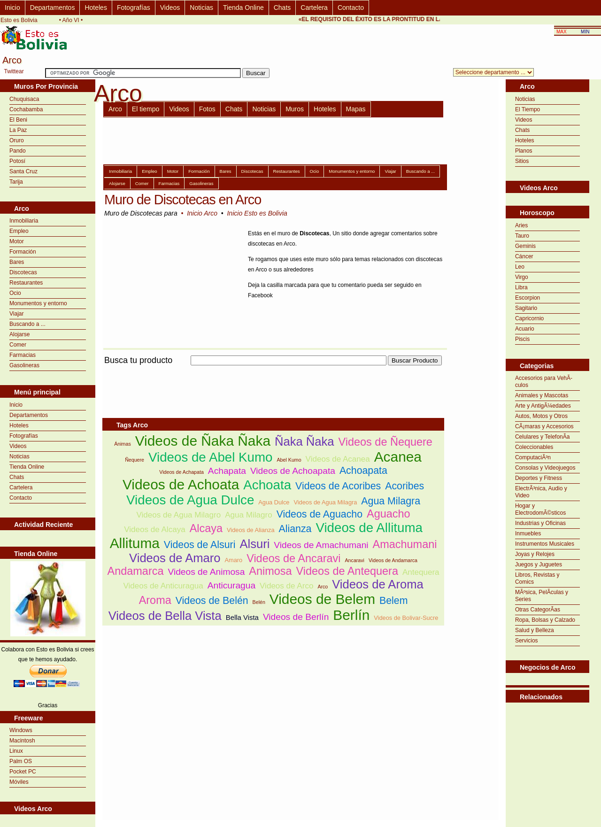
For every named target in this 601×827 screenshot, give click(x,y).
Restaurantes (26, 282)
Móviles (19, 782)
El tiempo (145, 109)
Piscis (522, 339)
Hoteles (96, 7)
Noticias (201, 7)
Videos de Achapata (181, 472)
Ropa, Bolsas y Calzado (545, 620)
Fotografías (133, 7)
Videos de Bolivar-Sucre (406, 617)
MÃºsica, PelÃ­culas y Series (541, 596)
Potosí (17, 161)
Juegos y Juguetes (538, 564)
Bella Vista (242, 617)
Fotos (207, 109)
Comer (17, 344)
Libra (521, 287)
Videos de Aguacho (319, 514)
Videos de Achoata (181, 484)
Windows (20, 730)
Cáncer (524, 256)
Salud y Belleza (534, 630)
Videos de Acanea (338, 459)
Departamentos (52, 7)
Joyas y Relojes (535, 554)
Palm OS (20, 761)
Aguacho (388, 514)
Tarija (16, 181)
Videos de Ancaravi (293, 558)
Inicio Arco (202, 213)
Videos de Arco (286, 585)
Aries (521, 225)
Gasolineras (24, 365)
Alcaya (206, 528)
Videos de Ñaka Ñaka (202, 440)
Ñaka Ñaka (304, 441)
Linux (16, 751)
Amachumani (405, 544)
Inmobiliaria (23, 220)
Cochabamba (26, 109)
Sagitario (526, 308)
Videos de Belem (322, 599)
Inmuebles (528, 533)
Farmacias (22, 355)
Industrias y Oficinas (540, 523)
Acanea (398, 456)
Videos (170, 7)
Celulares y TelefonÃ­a (542, 436)
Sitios (522, 161)
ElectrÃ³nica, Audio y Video (541, 492)
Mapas (356, 109)
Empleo (19, 231)
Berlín (351, 615)
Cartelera (314, 7)
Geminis (525, 246)
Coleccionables (534, 447)
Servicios (526, 640)
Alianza (294, 528)
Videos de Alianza (251, 529)
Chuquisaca (24, 99)
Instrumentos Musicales (544, 544)
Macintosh (22, 740)
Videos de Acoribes (338, 486)
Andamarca (136, 571)
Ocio (15, 293)
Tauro (522, 235)
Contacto (351, 7)
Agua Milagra (390, 501)
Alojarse (19, 334)
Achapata (227, 471)
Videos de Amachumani (321, 545)
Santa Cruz (23, 171)
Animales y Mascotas (541, 395)
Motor (16, 241)
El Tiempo (527, 109)
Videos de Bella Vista (165, 615)
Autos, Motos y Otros (541, 416)
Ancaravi (354, 560)
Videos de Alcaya (154, 529)
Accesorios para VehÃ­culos (543, 381)
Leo (519, 266)
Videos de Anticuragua (163, 585)
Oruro (16, 140)
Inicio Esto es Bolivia (257, 213)
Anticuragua (231, 585)
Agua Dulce (273, 502)
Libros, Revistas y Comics (537, 578)
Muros (294, 109)
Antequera (420, 572)
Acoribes (404, 486)
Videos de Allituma (369, 527)
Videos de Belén (212, 600)
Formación (22, 251)
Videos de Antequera (347, 571)
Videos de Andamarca (393, 560)
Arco (115, 109)
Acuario (524, 328)
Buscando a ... (27, 324)
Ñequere (134, 460)
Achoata (267, 485)
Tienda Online (243, 7)
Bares (16, 262)
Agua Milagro (248, 514)
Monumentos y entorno (38, 303)
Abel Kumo (289, 460)
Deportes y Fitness (538, 478)
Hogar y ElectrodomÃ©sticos (540, 509)
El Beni (18, 119)
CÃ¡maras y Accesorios (544, 426)
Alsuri (254, 543)
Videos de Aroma (377, 584)
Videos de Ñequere (385, 442)
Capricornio (529, 318)
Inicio (12, 7)
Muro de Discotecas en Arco (182, 199)
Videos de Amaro (174, 557)
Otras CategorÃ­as (537, 609)
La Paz (18, 130)
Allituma (135, 543)
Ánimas (122, 444)
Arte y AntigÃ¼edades (543, 405)
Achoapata (363, 470)
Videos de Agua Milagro (178, 514)
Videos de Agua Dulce (190, 500)
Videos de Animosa (206, 572)
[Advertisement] (273, 370)
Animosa (270, 571)
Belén (259, 602)
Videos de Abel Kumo (210, 457)
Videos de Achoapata (292, 471)
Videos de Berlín (296, 617)
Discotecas (23, 272)
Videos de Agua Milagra (325, 502)
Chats (282, 7)
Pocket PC (22, 771)
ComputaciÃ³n (533, 457)
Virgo (521, 277)
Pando (17, 150)
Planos (523, 150)
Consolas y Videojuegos (545, 467)
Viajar (16, 313)
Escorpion (527, 297)
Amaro (234, 560)
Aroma (155, 600)
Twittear (14, 71)
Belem (393, 600)
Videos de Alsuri (200, 544)
